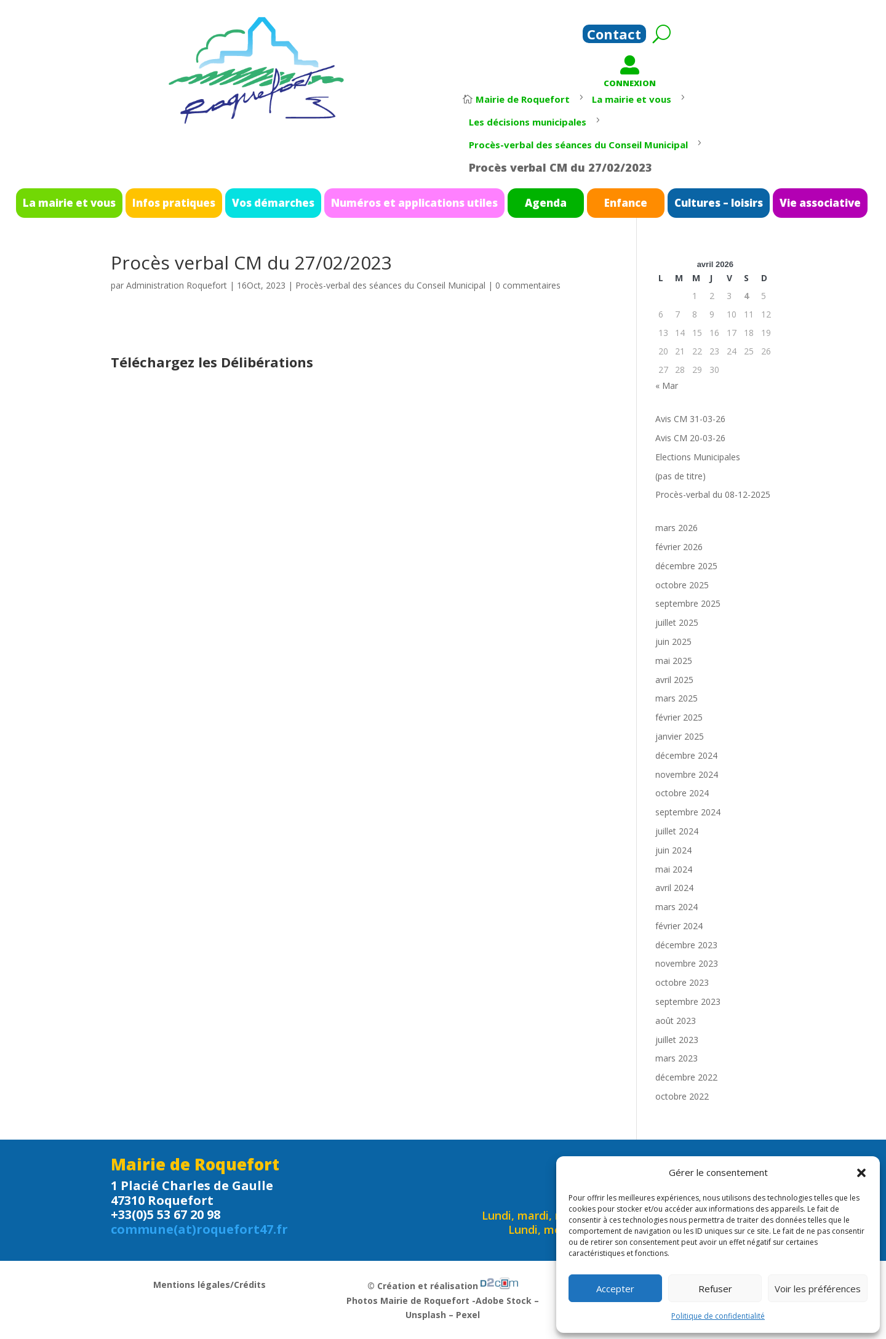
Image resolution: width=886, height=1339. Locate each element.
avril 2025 (674, 679)
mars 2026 (676, 528)
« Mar (666, 385)
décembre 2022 (686, 1077)
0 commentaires (528, 285)
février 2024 (679, 926)
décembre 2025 (686, 566)
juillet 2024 (676, 831)
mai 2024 (673, 869)
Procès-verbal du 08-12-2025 (712, 494)
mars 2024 (676, 907)
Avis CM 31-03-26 (690, 419)
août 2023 (675, 1020)
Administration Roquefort (176, 285)
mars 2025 (676, 698)
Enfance (572, 202)
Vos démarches (321, 202)
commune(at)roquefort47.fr (199, 1229)
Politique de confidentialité (718, 1316)
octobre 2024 (682, 793)
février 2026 (679, 547)
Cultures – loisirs (639, 202)
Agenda (515, 202)
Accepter (615, 1288)
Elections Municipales (697, 457)
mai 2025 (673, 660)
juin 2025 (673, 641)
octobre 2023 (682, 982)
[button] (861, 1173)
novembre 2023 (686, 963)
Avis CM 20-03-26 (690, 438)
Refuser (715, 1288)
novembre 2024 (686, 774)
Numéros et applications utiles (422, 202)
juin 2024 (673, 850)
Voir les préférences (818, 1288)
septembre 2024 (687, 812)
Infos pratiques (251, 202)
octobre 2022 (682, 1096)
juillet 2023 (676, 1039)
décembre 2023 (686, 945)
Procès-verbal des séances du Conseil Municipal (390, 285)
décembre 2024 (686, 755)
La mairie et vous (176, 202)
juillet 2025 (676, 622)
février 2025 (679, 717)
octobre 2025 (682, 585)
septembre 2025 (687, 603)
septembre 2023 (687, 1001)
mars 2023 (676, 1058)
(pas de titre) (680, 476)
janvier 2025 (679, 736)
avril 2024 (674, 887)
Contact (614, 36)
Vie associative (711, 202)
